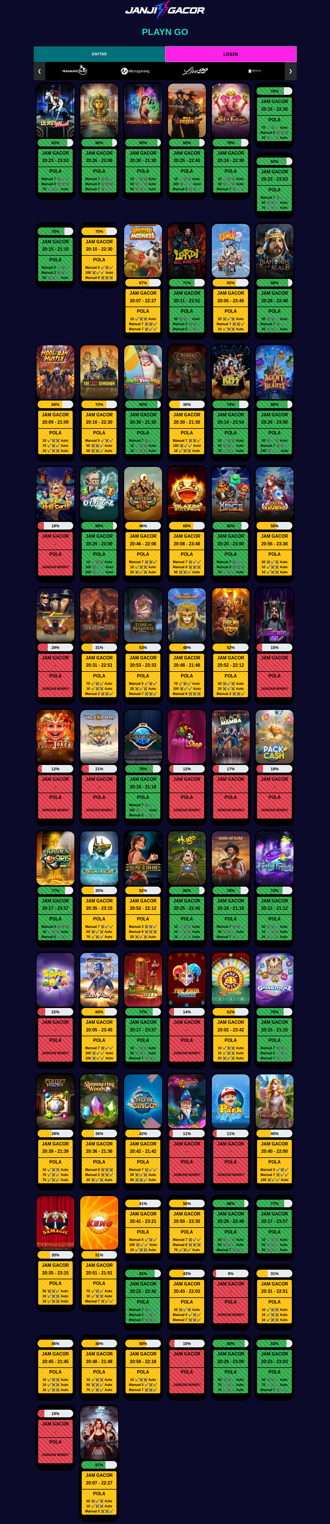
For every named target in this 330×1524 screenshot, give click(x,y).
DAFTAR (99, 53)
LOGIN (230, 54)
